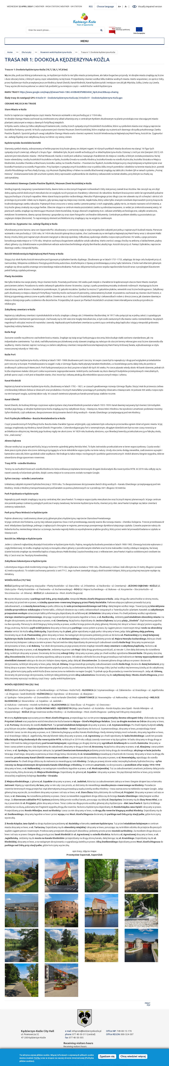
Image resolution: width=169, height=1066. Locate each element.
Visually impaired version (150, 6)
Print (147, 1003)
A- (126, 7)
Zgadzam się (107, 1056)
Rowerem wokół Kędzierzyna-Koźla (56, 52)
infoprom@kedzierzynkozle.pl (86, 1031)
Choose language (105, 6)
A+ (119, 7)
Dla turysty (26, 52)
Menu (85, 41)
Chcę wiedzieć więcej (133, 1056)
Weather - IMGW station (47, 6)
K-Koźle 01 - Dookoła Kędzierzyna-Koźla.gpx (101, 98)
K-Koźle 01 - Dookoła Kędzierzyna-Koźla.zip (57, 98)
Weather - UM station (71, 6)
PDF (148, 1005)
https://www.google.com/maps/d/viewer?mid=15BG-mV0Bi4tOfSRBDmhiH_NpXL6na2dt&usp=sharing (69, 92)
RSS (91, 6)
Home (10, 52)
